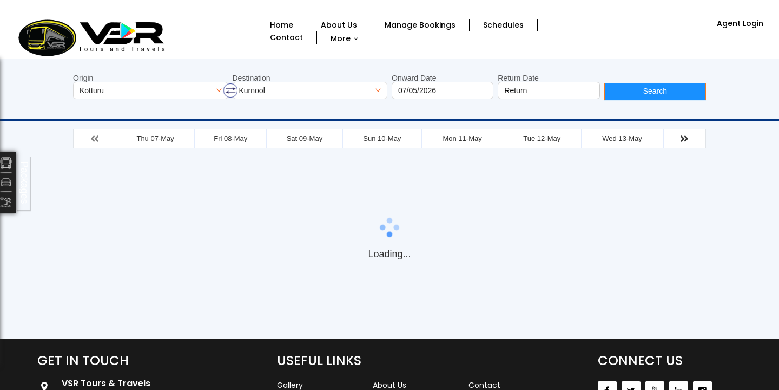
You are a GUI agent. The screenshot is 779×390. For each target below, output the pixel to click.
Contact (286, 38)
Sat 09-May (304, 138)
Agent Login (740, 23)
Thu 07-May (155, 138)
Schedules (503, 25)
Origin (83, 78)
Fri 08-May (230, 138)
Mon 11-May (462, 138)
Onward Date (414, 78)
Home (281, 25)
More (341, 38)
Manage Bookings (420, 25)
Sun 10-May (382, 138)
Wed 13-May (622, 138)
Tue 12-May (541, 138)
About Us (339, 25)
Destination (251, 78)
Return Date (518, 78)
